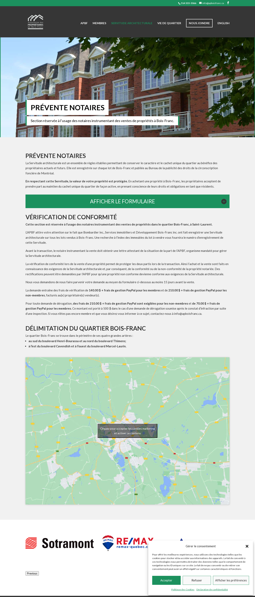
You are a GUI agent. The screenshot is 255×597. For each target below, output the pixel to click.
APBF (84, 23)
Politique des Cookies (182, 589)
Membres (99, 23)
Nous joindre (199, 23)
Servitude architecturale (131, 23)
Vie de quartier (169, 23)
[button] (247, 546)
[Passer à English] (224, 29)
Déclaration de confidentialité (212, 589)
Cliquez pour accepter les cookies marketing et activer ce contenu (127, 431)
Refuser (196, 580)
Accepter (166, 580)
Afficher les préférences (231, 580)
